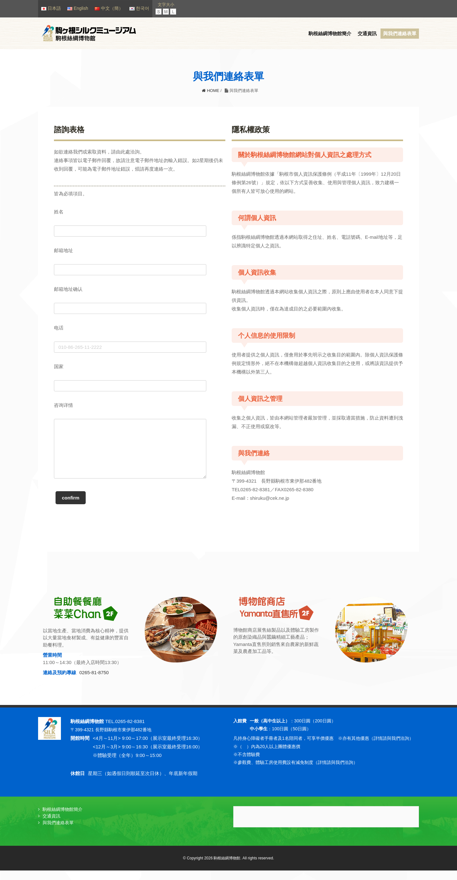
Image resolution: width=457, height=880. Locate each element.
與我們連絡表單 (399, 33)
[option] (133, 651)
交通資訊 (367, 33)
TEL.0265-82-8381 (125, 731)
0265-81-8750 (94, 682)
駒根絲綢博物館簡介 (329, 33)
